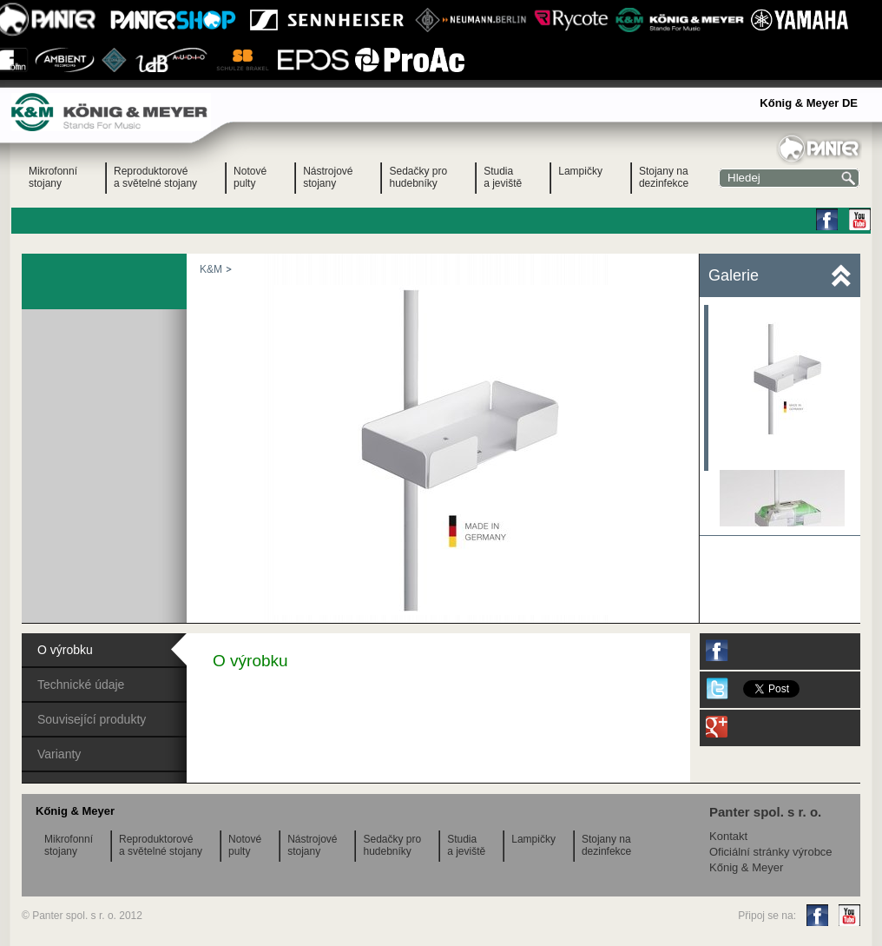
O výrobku (65, 650)
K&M (211, 269)
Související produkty (91, 719)
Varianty (59, 754)
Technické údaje (80, 684)
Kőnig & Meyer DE (809, 102)
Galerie (733, 275)
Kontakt (728, 836)
